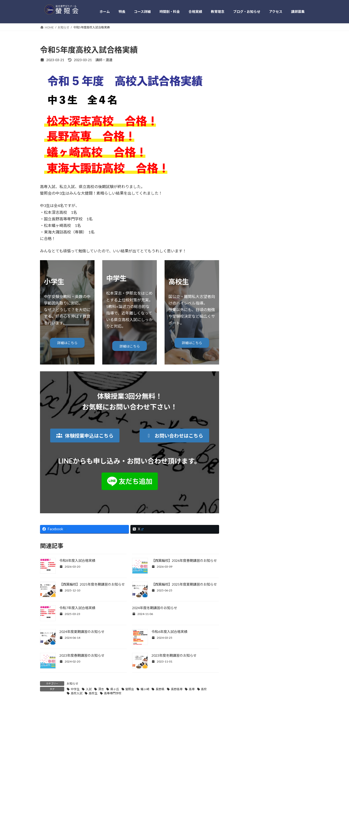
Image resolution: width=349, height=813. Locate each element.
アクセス (185, 771)
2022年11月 (247, 517)
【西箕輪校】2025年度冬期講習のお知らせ (92, 584)
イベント (244, 323)
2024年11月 (247, 438)
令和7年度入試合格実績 (77, 608)
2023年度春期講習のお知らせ (81, 655)
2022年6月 (246, 537)
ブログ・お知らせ (159, 771)
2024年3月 (246, 458)
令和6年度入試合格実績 (169, 632)
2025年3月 (246, 428)
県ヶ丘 (114, 689)
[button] (84, 435)
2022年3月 (246, 566)
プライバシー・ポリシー (217, 771)
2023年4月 (246, 497)
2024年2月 (246, 468)
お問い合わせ (251, 771)
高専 (192, 689)
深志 (101, 689)
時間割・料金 (87, 771)
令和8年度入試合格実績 (77, 560)
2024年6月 (246, 448)
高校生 (93, 693)
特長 (66, 771)
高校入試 (76, 693)
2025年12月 (247, 408)
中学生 (75, 689)
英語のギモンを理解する (256, 373)
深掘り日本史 (248, 363)
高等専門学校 (112, 693)
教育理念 (132, 771)
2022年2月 (246, 576)
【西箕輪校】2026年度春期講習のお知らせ (184, 560)
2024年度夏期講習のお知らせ (81, 632)
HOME (49, 771)
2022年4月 (246, 556)
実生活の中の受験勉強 (255, 343)
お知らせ (72, 683)
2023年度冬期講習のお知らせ (174, 655)
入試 (89, 689)
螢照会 (129, 689)
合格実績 (111, 771)
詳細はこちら (67, 342)
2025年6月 (246, 418)
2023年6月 (246, 487)
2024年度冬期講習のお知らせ (154, 608)
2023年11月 (247, 477)
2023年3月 (246, 507)
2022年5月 (246, 547)
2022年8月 (246, 527)
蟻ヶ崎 (145, 689)
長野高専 (176, 689)
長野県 (160, 689)
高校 (204, 689)
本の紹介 (244, 353)
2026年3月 (246, 399)
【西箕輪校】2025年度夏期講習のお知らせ (184, 584)
